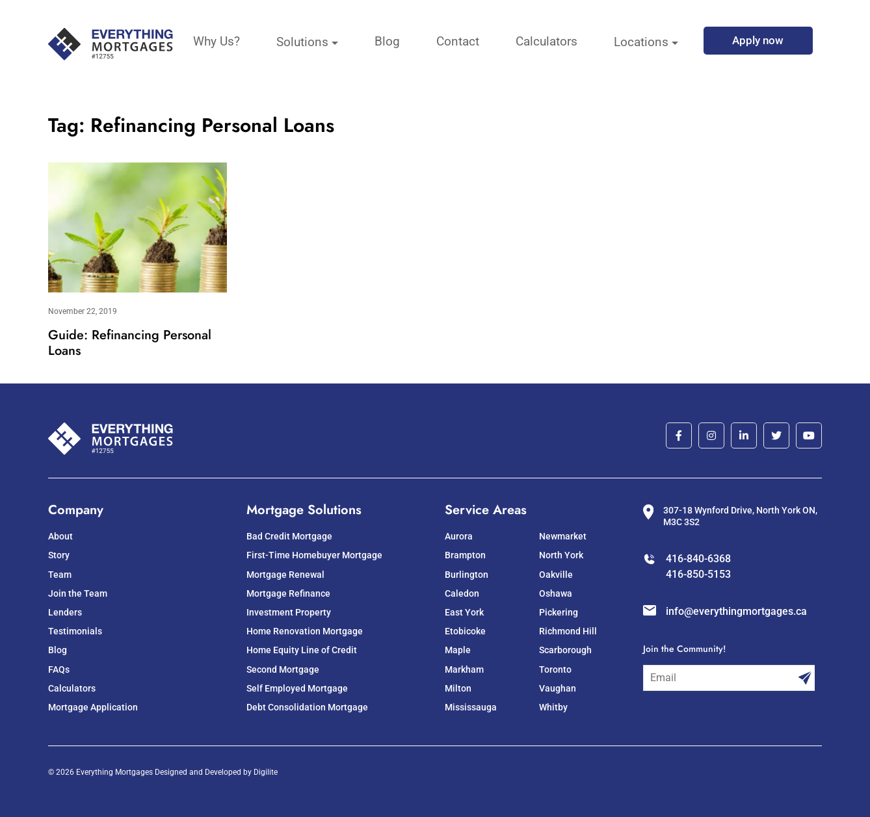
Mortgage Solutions (304, 509)
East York (464, 612)
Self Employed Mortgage (297, 688)
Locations (641, 41)
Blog (387, 41)
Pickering (558, 612)
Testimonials (75, 631)
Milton (458, 688)
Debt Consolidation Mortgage (307, 707)
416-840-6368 (698, 558)
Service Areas (486, 509)
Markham (464, 669)
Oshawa (555, 593)
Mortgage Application (93, 707)
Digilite (266, 772)
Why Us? (216, 41)
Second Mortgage (282, 669)
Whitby (553, 707)
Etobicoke (465, 631)
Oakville (556, 574)
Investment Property (288, 612)
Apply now (758, 40)
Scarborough (565, 650)
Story (59, 555)
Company (75, 509)
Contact (457, 41)
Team (60, 574)
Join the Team (77, 593)
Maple (458, 650)
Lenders (65, 612)
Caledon (462, 593)
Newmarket (563, 536)
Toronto (555, 669)
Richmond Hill (568, 631)
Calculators (546, 41)
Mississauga (471, 707)
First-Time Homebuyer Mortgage (314, 555)
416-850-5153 (698, 574)
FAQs (59, 669)
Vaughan (557, 688)
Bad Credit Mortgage (289, 536)
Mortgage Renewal (285, 574)
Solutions (302, 41)
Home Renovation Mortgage (304, 631)
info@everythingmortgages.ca (736, 611)
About (60, 536)
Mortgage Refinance (288, 593)
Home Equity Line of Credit (301, 650)
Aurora (459, 536)
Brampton (465, 555)
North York (561, 555)
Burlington (466, 574)
